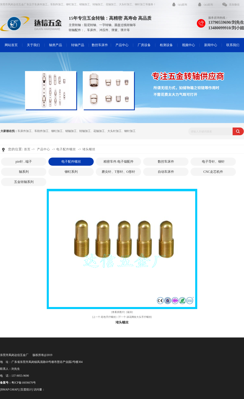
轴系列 (24, 171)
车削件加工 (56, 4)
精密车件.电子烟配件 (118, 161)
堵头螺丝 (88, 149)
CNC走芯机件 (213, 171)
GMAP (14, 389)
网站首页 (11, 45)
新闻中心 (210, 45)
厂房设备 (144, 45)
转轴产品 (77, 45)
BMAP (5, 389)
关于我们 (33, 45)
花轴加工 (111, 4)
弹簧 (114, 30)
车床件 (91, 30)
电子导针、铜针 (213, 161)
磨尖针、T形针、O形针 (118, 171)
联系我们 (232, 45)
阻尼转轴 (90, 25)
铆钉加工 (71, 4)
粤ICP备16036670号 (23, 382)
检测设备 (166, 45)
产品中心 (122, 45)
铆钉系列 (71, 171)
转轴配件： (76, 30)
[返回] (129, 312)
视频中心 (188, 45)
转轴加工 (98, 4)
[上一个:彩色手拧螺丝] (104, 317)
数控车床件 (100, 45)
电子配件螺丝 (66, 149)
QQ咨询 (182, 4)
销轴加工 (84, 4)
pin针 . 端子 (23, 161)
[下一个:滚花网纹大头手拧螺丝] (135, 317)
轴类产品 (55, 45)
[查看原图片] (118, 312)
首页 (27, 149)
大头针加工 (125, 4)
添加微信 (234, 4)
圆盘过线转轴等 (125, 25)
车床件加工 (41, 4)
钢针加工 (140, 4)
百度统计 (26, 389)
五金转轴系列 (24, 182)
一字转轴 (105, 25)
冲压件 (103, 30)
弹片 (124, 30)
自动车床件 (166, 171)
